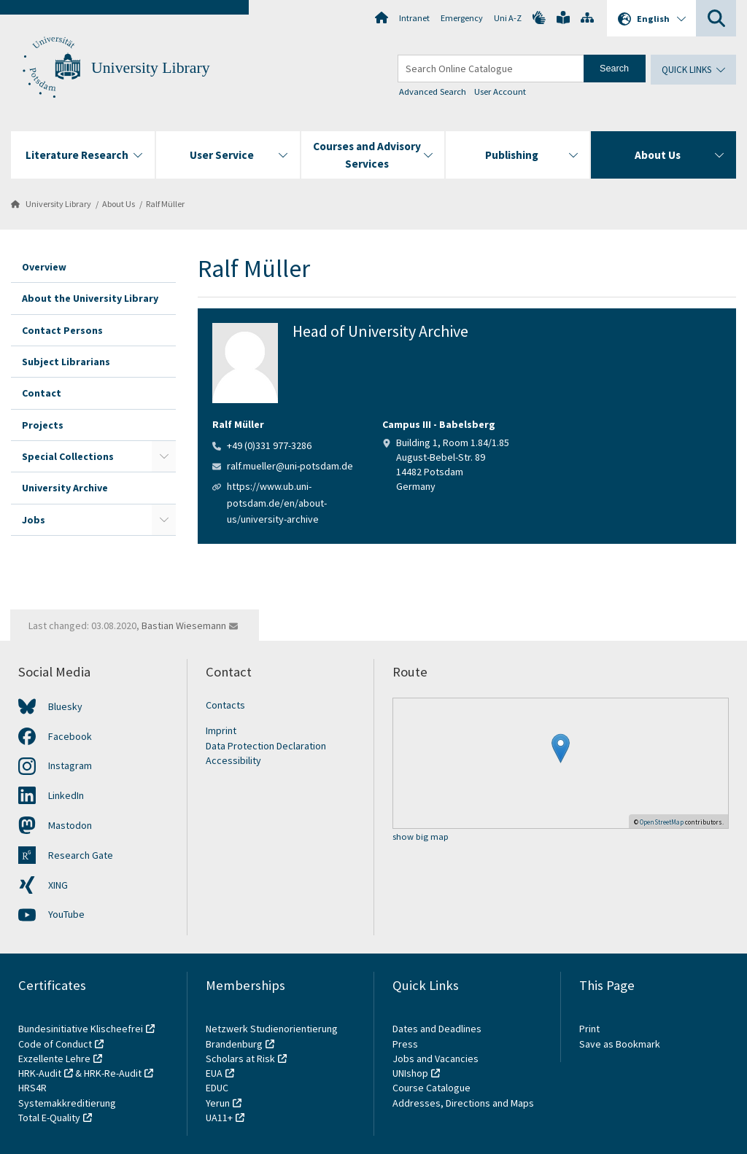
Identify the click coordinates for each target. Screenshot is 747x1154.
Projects (42, 425)
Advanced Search (432, 91)
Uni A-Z (508, 17)
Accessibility (233, 760)
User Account (500, 91)
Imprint (221, 730)
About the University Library (90, 298)
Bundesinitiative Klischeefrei (80, 1028)
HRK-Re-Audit (113, 1073)
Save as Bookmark (619, 1043)
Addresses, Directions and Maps (463, 1103)
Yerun (218, 1103)
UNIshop (410, 1073)
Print (589, 1028)
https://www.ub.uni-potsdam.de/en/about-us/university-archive (277, 503)
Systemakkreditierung (67, 1103)
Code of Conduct (55, 1043)
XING (58, 885)
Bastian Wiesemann (184, 625)
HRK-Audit (39, 1073)
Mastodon (70, 825)
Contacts (225, 704)
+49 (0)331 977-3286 (269, 445)
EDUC (217, 1087)
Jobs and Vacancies (435, 1058)
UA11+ (219, 1117)
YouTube (66, 914)
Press (405, 1043)
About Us (118, 203)
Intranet (414, 17)
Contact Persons (62, 330)
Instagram (70, 765)
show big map (420, 837)
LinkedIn (66, 795)
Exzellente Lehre (54, 1058)
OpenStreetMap (662, 822)
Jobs (33, 519)
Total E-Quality (49, 1117)
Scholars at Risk (240, 1058)
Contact (41, 392)
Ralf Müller (165, 203)
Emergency (462, 17)
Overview (44, 266)
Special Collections (68, 456)
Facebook (70, 736)
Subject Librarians (66, 361)
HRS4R (32, 1087)
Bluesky (65, 706)
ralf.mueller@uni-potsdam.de (290, 465)
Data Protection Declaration (266, 745)
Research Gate (80, 855)
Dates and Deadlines (436, 1028)
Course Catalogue (431, 1087)
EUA (214, 1073)
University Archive (65, 487)
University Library (150, 68)
